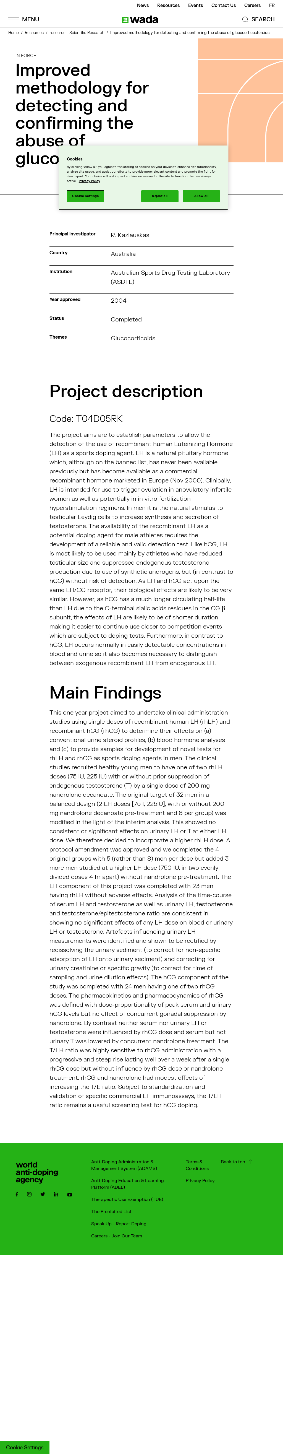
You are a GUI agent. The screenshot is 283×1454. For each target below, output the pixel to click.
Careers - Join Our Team (116, 1236)
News (143, 5)
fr (272, 5)
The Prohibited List (111, 1211)
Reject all (160, 196)
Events (195, 5)
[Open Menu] (23, 19)
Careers (252, 5)
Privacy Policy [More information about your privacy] (89, 181)
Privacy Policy (200, 1180)
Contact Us (223, 5)
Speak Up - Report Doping (118, 1224)
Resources (168, 5)
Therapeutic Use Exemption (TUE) (127, 1199)
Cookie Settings (24, 1448)
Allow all (201, 196)
